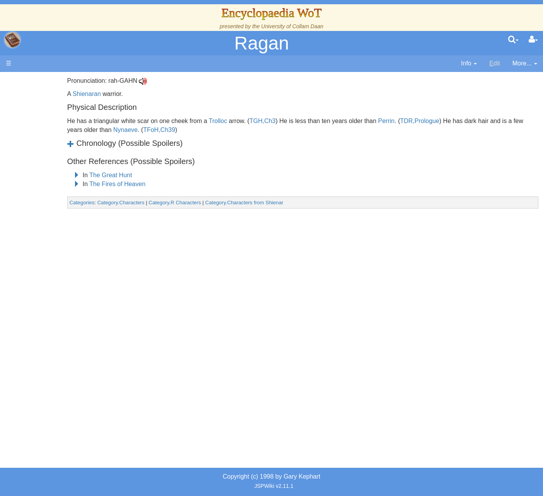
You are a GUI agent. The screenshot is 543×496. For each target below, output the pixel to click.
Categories (137, 202)
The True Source (60, 147)
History (46, 155)
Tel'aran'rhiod (55, 314)
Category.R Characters (230, 202)
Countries (65, 200)
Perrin (441, 121)
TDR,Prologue (474, 121)
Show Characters (60, 235)
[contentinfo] (469, 63)
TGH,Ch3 (317, 121)
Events (46, 173)
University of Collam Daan (292, 26)
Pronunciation (56, 341)
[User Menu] (533, 40)
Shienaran (142, 94)
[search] (513, 40)
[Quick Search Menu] (513, 40)
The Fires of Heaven (173, 184)
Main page (35, 80)
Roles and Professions (68, 261)
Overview (65, 191)
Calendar (49, 164)
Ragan (261, 43)
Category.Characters (176, 202)
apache (12, 40)
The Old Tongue (59, 208)
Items (44, 288)
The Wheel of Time (63, 138)
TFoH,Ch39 (261, 130)
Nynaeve (227, 130)
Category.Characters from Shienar (299, 202)
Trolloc (273, 121)
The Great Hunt (166, 175)
